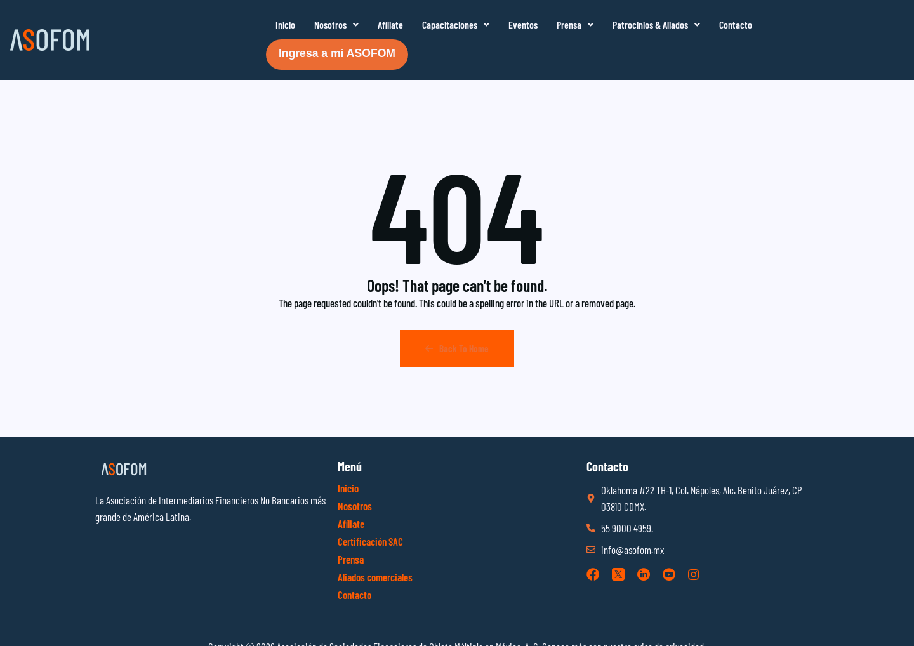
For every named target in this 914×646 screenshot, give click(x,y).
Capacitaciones (455, 24)
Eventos (523, 24)
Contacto (735, 24)
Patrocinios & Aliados (656, 24)
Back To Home (457, 348)
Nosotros (336, 24)
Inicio (285, 24)
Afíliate (390, 24)
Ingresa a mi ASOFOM (337, 53)
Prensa (575, 24)
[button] (336, 24)
